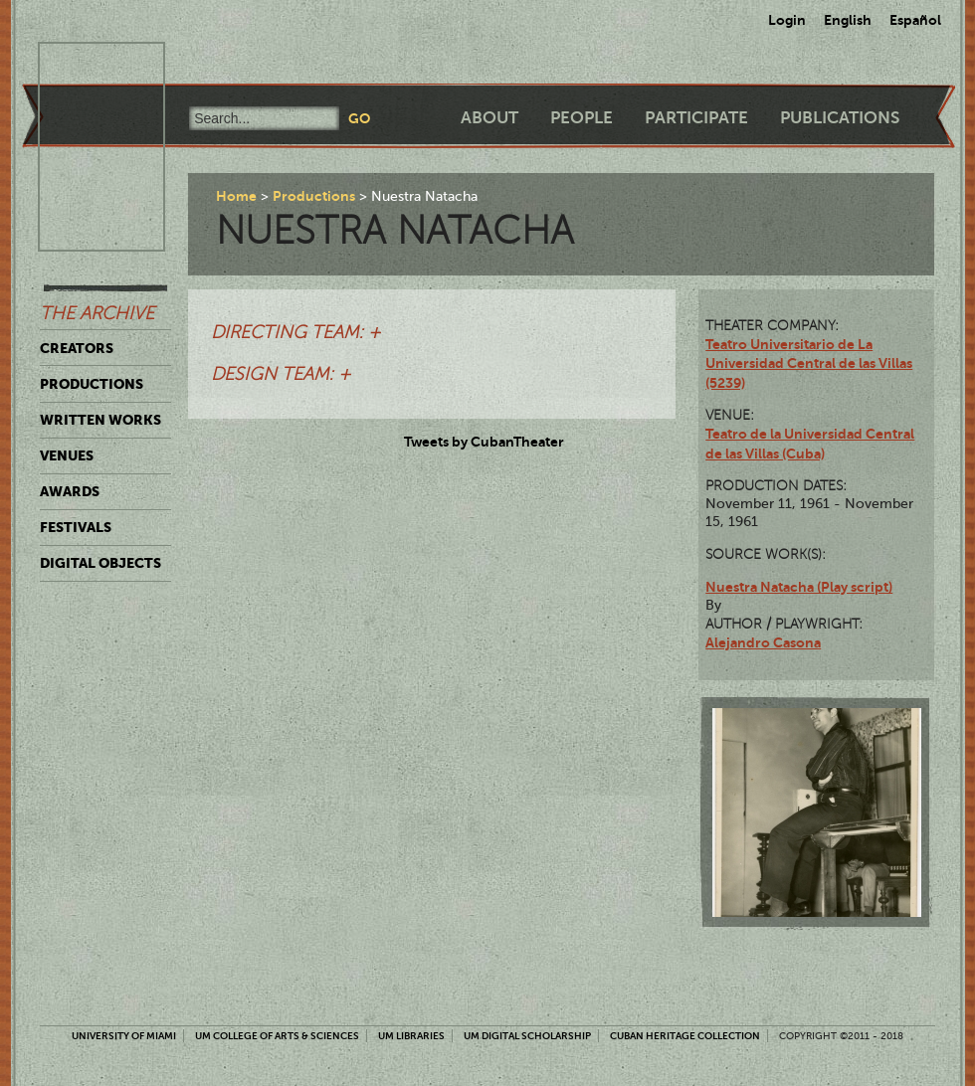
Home (236, 196)
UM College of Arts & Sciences (277, 1035)
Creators (76, 348)
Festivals (75, 527)
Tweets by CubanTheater (484, 442)
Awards (69, 491)
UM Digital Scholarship (527, 1035)
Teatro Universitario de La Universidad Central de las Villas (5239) (808, 363)
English (848, 20)
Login (787, 20)
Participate (696, 117)
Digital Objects (100, 563)
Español (915, 20)
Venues (67, 455)
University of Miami (124, 1035)
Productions (91, 384)
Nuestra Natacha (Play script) (798, 587)
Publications (839, 117)
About (489, 117)
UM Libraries (411, 1035)
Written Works (100, 420)
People (581, 117)
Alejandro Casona (763, 642)
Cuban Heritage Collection (685, 1035)
